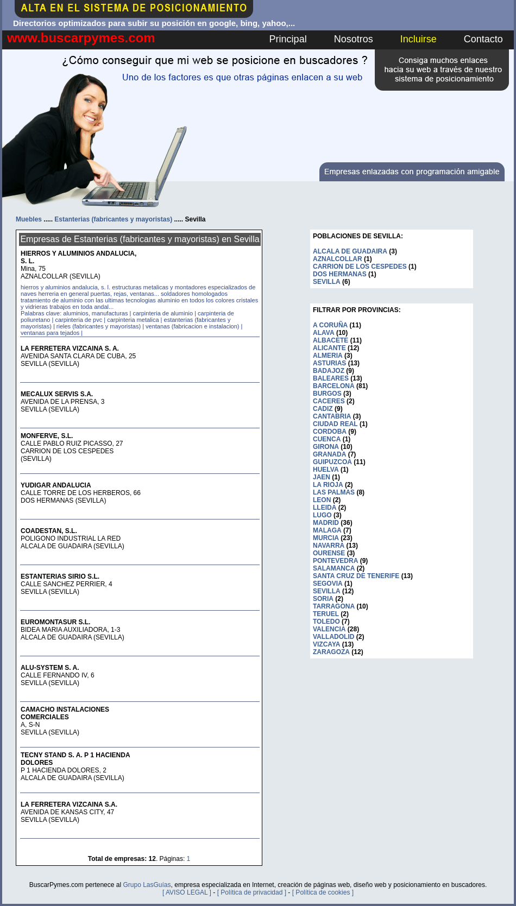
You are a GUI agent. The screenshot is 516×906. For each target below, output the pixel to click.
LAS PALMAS (334, 492)
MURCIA (326, 538)
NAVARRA (328, 545)
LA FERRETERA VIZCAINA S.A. (69, 804)
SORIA (323, 599)
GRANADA (329, 454)
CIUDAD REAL (335, 424)
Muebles (29, 219)
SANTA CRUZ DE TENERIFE (356, 576)
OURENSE (329, 553)
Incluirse (418, 39)
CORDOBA (330, 431)
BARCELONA (334, 386)
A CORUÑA (330, 325)
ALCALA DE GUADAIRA (350, 251)
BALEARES (331, 378)
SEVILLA (327, 282)
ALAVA (324, 333)
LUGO (322, 515)
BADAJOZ (328, 371)
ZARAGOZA (331, 652)
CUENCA (327, 439)
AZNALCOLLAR (337, 259)
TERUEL (326, 614)
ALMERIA (328, 355)
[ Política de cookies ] (323, 892)
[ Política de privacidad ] (251, 892)
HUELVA (326, 469)
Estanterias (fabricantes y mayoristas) (113, 219)
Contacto (483, 39)
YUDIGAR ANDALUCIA (56, 485)
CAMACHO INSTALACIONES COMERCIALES (65, 713)
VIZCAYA (326, 644)
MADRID (326, 523)
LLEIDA (324, 507)
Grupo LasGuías (147, 885)
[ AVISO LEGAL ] (186, 892)
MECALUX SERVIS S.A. (57, 394)
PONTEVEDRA (335, 561)
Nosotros (353, 39)
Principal (288, 39)
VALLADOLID (333, 637)
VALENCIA (329, 629)
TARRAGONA (334, 606)
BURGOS (327, 393)
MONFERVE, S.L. (47, 436)
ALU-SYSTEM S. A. (50, 667)
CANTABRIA (332, 416)
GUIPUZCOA (332, 462)
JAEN (321, 477)
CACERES (329, 401)
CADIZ (323, 409)
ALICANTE (329, 348)
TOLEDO (326, 621)
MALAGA (327, 530)
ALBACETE (330, 340)
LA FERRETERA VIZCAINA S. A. (70, 348)
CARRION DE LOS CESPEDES (360, 266)
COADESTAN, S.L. (49, 531)
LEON (322, 500)
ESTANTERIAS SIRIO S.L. (60, 576)
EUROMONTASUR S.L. (55, 622)
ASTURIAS (329, 363)
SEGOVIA (328, 583)
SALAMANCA (334, 568)
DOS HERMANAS (340, 274)
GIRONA (326, 447)
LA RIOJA (328, 485)
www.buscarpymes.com (81, 37)
